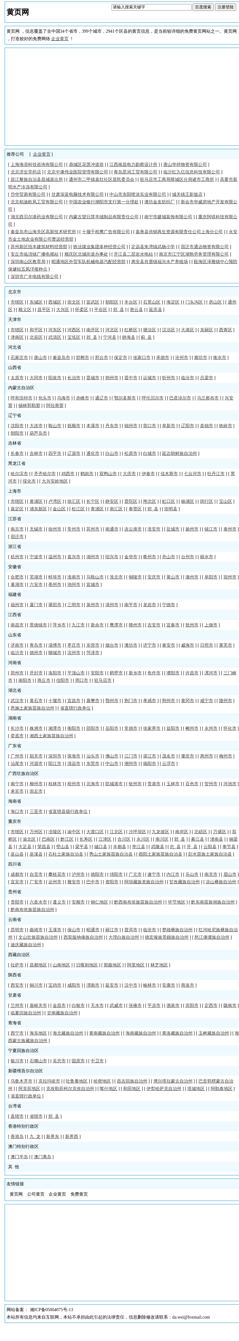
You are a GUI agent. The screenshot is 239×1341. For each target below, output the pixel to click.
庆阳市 (191, 1005)
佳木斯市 (169, 473)
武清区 (54, 337)
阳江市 (54, 763)
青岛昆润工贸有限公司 (135, 172)
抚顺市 (73, 425)
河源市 (36, 763)
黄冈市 (187, 700)
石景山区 (151, 302)
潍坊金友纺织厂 (159, 202)
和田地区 (132, 1088)
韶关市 (36, 756)
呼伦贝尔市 (153, 398)
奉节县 (229, 846)
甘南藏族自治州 (62, 1013)
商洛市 (187, 985)
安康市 (168, 985)
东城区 (36, 302)
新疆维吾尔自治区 (25, 1071)
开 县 (192, 846)
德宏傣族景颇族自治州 (167, 937)
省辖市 (36, 1116)
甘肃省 (14, 995)
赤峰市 (82, 398)
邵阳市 (92, 728)
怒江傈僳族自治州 (211, 937)
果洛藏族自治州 (177, 1033)
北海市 (92, 783)
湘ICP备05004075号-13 (51, 1309)
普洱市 (130, 930)
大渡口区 (95, 831)
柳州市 (36, 783)
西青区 (225, 330)
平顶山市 (76, 673)
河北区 (111, 330)
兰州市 (17, 1005)
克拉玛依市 (49, 1081)
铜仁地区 (99, 902)
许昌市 (191, 673)
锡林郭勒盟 (29, 405)
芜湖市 (36, 577)
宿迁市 (17, 536)
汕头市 (92, 756)
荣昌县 (43, 846)
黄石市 (36, 700)
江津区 (105, 839)
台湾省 (14, 1106)
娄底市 (17, 736)
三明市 (73, 604)
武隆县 (157, 846)
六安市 (36, 584)
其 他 (13, 1166)
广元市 (135, 874)
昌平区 (43, 309)
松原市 (130, 453)
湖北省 (14, 690)
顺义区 (24, 309)
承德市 (162, 357)
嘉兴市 (73, 557)
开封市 (36, 673)
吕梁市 (206, 377)
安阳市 (97, 673)
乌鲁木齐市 (21, 1081)
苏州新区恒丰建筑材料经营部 (39, 246)
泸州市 (78, 874)
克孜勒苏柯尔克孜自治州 (70, 1088)
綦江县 (197, 839)
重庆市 (14, 821)
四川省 (14, 864)
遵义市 (59, 902)
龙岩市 (149, 604)
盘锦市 (206, 425)
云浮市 (168, 763)
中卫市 (97, 1061)
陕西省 (14, 975)
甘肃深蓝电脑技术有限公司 (77, 194)
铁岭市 (225, 425)
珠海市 (73, 756)
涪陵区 (54, 831)
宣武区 (92, 302)
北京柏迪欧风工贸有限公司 (37, 202)
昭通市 (92, 930)
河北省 (14, 347)
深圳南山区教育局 (28, 261)
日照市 (206, 645)
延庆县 (155, 309)
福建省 (14, 594)
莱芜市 (225, 645)
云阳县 (210, 846)
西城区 (54, 302)
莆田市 (54, 604)
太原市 (17, 377)
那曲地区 (112, 965)
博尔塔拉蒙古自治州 (173, 1081)
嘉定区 (17, 509)
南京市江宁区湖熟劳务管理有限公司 (194, 254)
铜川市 (36, 985)
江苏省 (14, 519)
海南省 (14, 801)
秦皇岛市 (61, 357)
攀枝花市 (57, 874)
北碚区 (200, 831)
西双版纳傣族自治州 (83, 937)
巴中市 (92, 882)
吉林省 (14, 443)
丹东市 (111, 425)
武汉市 (17, 700)
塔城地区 (196, 1088)
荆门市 (130, 700)
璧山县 (62, 846)
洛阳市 (54, 673)
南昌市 (17, 625)
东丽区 (206, 330)
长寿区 (86, 839)
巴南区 (48, 839)
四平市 (54, 453)
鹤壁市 (116, 673)
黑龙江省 (17, 463)
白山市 (111, 453)
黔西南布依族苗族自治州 (138, 902)
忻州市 (168, 377)
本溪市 (92, 425)
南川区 (162, 839)
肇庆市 (187, 756)
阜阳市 (210, 577)
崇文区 (73, 302)
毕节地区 (176, 902)
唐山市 (40, 357)
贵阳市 (17, 902)
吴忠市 (59, 1061)
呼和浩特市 (21, 398)
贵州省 (14, 892)
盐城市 (172, 529)
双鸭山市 (108, 473)
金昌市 (59, 1005)
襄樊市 (92, 700)
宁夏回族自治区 (23, 1050)
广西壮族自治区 (23, 773)
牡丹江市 (216, 473)
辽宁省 (14, 415)
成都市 (17, 874)
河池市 (230, 783)
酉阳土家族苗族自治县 (160, 854)
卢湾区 (54, 501)
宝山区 (225, 501)
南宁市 (17, 783)
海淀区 (172, 302)
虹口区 (168, 501)
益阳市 (172, 728)
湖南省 (14, 718)
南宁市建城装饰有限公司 (168, 217)
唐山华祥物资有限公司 (185, 164)
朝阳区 (111, 302)
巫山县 (17, 854)
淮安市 (153, 529)
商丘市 (43, 680)
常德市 (130, 728)
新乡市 (135, 673)
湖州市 (92, 557)
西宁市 (17, 1033)
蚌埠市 (54, 577)
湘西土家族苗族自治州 (51, 736)
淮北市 (116, 577)
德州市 (36, 652)
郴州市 (191, 728)
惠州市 (206, 756)
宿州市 (230, 577)
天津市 (14, 319)
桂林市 (54, 783)
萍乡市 (59, 625)
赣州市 (135, 625)
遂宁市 (153, 874)
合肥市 (17, 577)
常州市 (73, 529)
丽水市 (206, 557)
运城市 (149, 377)
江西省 (14, 614)
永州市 (210, 728)
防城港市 (114, 783)
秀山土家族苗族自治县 (111, 854)
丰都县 (119, 846)
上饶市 (210, 625)
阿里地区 (136, 965)
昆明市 (17, 930)
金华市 (130, 557)
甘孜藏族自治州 (184, 882)
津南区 (17, 337)
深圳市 (54, 756)
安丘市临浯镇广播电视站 (35, 254)
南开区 (92, 330)
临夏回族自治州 (26, 1013)
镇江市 (210, 529)
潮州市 (130, 763)
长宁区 (92, 501)
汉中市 (130, 985)
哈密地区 (102, 1081)
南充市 (210, 874)
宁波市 (36, 557)
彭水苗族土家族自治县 (210, 854)
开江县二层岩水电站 (133, 254)
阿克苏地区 (29, 1088)
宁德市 (168, 604)
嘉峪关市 (38, 1005)
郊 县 (118, 309)
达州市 (54, 882)
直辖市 (17, 1116)
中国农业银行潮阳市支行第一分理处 (104, 202)
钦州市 (135, 783)
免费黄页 (79, 1194)
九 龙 (35, 1136)
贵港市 (153, 783)
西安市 (17, 985)
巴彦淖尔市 (180, 398)
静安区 (111, 501)
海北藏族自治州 (68, 1033)
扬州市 (191, 529)
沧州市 (181, 357)
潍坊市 (130, 645)
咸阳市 (73, 985)
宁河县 (109, 337)
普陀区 (130, 501)
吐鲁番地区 (77, 1081)
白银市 (78, 1005)
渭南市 (92, 985)
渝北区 (29, 839)
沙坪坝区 (137, 831)
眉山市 (230, 874)
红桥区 (130, 330)
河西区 (73, 330)
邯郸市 (82, 357)
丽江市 (111, 930)
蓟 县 (146, 337)
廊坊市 (200, 357)
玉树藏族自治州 (213, 1033)
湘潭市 (54, 728)
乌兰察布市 (208, 398)
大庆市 (129, 473)
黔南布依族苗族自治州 (32, 909)
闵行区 (206, 501)
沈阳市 (17, 425)
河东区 (54, 330)
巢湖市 (17, 584)
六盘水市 (38, 902)
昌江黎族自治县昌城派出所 (37, 179)
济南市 (17, 645)
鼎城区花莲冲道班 (86, 164)
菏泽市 (92, 652)
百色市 (191, 783)
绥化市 (29, 481)
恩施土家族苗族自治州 (32, 708)
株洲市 (36, 728)
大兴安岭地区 (55, 481)
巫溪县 (36, 854)
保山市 (73, 930)
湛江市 (149, 756)
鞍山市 (54, 425)
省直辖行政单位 (75, 708)
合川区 (124, 839)
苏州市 (92, 529)
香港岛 (17, 1136)
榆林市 (149, 985)
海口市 (17, 811)
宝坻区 (73, 337)
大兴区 (62, 309)
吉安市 (153, 625)
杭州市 (17, 557)
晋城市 (92, 377)
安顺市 (78, 902)
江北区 (116, 831)
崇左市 (36, 791)
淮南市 (73, 577)
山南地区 (61, 965)
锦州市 (130, 425)
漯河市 (210, 673)
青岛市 (36, 645)
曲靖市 (36, 930)
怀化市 (230, 728)
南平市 (130, 604)
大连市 (36, 425)
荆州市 (168, 700)
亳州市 (54, 584)
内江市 (172, 874)
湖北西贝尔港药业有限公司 (37, 217)
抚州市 (191, 625)
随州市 (225, 700)
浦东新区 (38, 509)
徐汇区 (73, 501)
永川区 (143, 839)
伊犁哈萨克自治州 (163, 1088)
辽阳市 (187, 425)
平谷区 (100, 309)
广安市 (36, 882)
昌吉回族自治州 (132, 1081)
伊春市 (148, 473)
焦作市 (153, 673)
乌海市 (63, 398)
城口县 (100, 846)
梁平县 (81, 846)
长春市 (17, 453)
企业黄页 (60, 38)
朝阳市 (17, 433)
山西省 (14, 367)
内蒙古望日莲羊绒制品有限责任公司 (104, 217)
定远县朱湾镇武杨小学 (153, 246)
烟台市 (111, 645)
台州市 (187, 557)
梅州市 (225, 756)
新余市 (97, 625)
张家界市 (151, 728)
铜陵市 (135, 577)
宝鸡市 (54, 985)
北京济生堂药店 (26, 172)
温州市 (54, 557)
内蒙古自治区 (21, 387)
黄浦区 (36, 501)
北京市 (14, 292)
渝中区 (73, 831)
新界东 (52, 1136)
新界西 (71, 1136)
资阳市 (111, 882)
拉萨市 (17, 965)
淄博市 (54, 645)
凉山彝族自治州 (221, 882)
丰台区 (130, 302)
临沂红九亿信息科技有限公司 (191, 172)
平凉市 (153, 1005)
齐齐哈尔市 (45, 473)
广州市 (17, 756)
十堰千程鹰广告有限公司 (106, 231)
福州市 (17, 604)
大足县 (24, 846)
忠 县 (175, 846)
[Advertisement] (123, 96)
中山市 (111, 763)
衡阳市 (73, 728)
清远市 (73, 763)
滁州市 (191, 577)
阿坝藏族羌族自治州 (144, 882)
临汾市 (187, 377)
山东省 (14, 635)
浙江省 (14, 546)
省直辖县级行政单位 (68, 811)
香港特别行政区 (23, 1126)
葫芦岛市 (38, 433)
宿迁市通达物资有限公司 (205, 246)
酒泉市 (172, 1005)
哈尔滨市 (19, 473)
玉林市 (172, 783)
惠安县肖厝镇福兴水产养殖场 (159, 261)
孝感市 (149, 700)
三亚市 (36, 811)
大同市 (36, 377)
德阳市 (97, 874)
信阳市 (62, 680)
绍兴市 (111, 557)
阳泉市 (54, 377)
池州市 (73, 584)
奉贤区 (135, 509)
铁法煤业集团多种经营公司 (99, 246)
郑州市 (17, 673)
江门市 (130, 756)
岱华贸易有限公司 (28, 194)
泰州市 (230, 529)
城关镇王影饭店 (187, 194)
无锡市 (36, 529)
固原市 (78, 1061)
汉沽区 (168, 330)
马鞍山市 (95, 577)
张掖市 (135, 1005)
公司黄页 (36, 1194)
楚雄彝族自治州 (177, 930)
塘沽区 (149, 330)
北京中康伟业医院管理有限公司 (77, 172)
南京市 (17, 529)
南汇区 (116, 509)
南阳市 (24, 680)
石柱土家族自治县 (65, 854)
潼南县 (216, 839)
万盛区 (219, 831)
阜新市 (168, 425)
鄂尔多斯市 (125, 398)
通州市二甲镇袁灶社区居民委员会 (101, 179)
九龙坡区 (160, 831)
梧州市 (73, 783)
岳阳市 (111, 728)
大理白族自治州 (123, 937)
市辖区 (17, 302)
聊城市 (54, 652)
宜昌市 (73, 700)
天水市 (97, 1005)
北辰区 (36, 337)
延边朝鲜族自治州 (179, 453)
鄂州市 (111, 700)
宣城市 (92, 584)
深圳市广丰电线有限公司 (35, 276)
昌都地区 (38, 965)
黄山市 (172, 577)
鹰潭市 (116, 625)
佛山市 (111, 756)
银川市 (17, 1061)
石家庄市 (19, 357)
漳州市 (111, 604)
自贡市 (36, 874)
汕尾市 (17, 763)
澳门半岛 (19, 1156)
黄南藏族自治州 (104, 1033)
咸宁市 (206, 700)
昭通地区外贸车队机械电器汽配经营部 (88, 261)
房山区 (215, 302)
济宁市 (149, 645)
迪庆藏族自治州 (26, 944)
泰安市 (168, 645)
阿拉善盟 (55, 405)
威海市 (187, 645)
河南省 (14, 662)
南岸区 (181, 831)
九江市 (78, 625)
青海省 (14, 1023)
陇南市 (230, 1005)
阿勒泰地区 (221, 1088)
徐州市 (54, 529)
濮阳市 (172, 673)
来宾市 (17, 791)
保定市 (120, 357)
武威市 (116, 1005)
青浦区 (97, 509)
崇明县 (170, 509)
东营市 (92, 645)
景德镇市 (38, 625)
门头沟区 (194, 302)
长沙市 (17, 728)
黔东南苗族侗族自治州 (213, 902)
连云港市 (133, 529)
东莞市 (92, 763)
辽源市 (73, 453)
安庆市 (153, 577)
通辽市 (101, 398)
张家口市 (142, 357)
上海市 (14, 491)
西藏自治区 (19, 954)
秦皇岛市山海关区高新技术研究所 (43, 231)
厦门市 (36, 604)
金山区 (59, 509)
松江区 (78, 509)
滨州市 (73, 652)
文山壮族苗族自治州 (38, 937)
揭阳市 (149, 763)
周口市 (81, 680)
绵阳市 (116, 874)
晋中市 (130, 377)
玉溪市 (54, 930)
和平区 (36, 330)
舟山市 (168, 557)
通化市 (92, 453)
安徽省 (14, 566)
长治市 (73, 377)
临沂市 (17, 652)
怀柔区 (81, 309)
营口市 (149, 425)
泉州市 (92, 604)
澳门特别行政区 (23, 1146)
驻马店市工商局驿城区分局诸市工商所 (177, 179)
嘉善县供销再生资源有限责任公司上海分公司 (179, 231)
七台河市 (192, 473)
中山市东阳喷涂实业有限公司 (137, 194)
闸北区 (149, 501)
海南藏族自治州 (141, 1033)
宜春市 (172, 625)
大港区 (187, 330)
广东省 (14, 746)
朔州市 (111, 377)
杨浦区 (187, 501)
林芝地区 (159, 965)
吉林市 (36, 453)
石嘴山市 (38, 1061)
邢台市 (101, 357)
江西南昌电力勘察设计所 (133, 164)
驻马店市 (103, 680)
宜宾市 (17, 882)
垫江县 (138, 846)
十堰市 (54, 700)
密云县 (136, 309)
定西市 (210, 1005)
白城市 (149, 453)
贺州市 (210, 783)
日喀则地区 (87, 965)
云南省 (14, 919)
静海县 (128, 337)
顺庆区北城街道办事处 (86, 254)
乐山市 (191, 874)
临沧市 (149, 930)
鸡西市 (67, 473)
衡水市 (219, 357)
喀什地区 (108, 1088)
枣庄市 (73, 645)
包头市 (44, 398)
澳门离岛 (42, 1156)
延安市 (111, 985)
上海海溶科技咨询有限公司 (37, 164)
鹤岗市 (86, 473)
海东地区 (38, 1033)
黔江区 (67, 839)
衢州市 (149, 557)
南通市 (111, 529)
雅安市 (73, 882)
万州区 (36, 831)
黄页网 (16, 1194)
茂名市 (168, 756)
